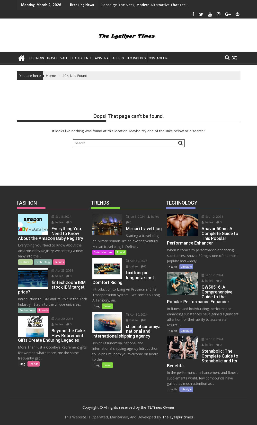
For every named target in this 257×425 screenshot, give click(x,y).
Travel (52, 58)
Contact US (158, 58)
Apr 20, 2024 (62, 319)
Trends (59, 262)
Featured (25, 262)
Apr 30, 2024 (136, 261)
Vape (64, 58)
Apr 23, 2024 (62, 270)
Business (36, 58)
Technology (136, 58)
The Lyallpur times (177, 417)
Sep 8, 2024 (61, 217)
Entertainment (103, 252)
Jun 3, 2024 (135, 217)
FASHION (117, 58)
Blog (22, 364)
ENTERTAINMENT (96, 58)
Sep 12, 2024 (212, 217)
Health (76, 58)
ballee (57, 222)
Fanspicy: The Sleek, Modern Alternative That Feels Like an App (124, 4)
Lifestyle (186, 266)
